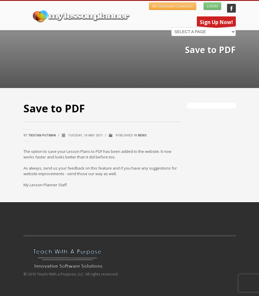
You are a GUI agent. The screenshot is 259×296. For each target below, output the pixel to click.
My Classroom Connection (172, 6)
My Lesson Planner (231, 8)
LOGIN (212, 6)
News (142, 135)
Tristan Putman (42, 135)
